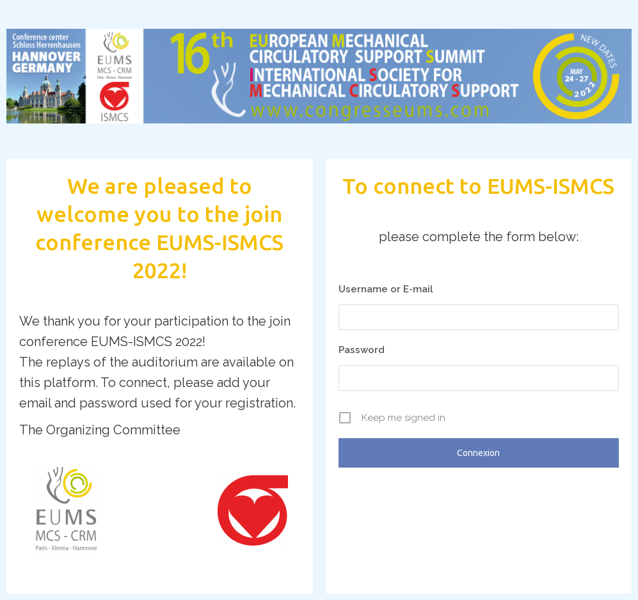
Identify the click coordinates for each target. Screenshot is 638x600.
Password (362, 350)
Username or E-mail (386, 289)
